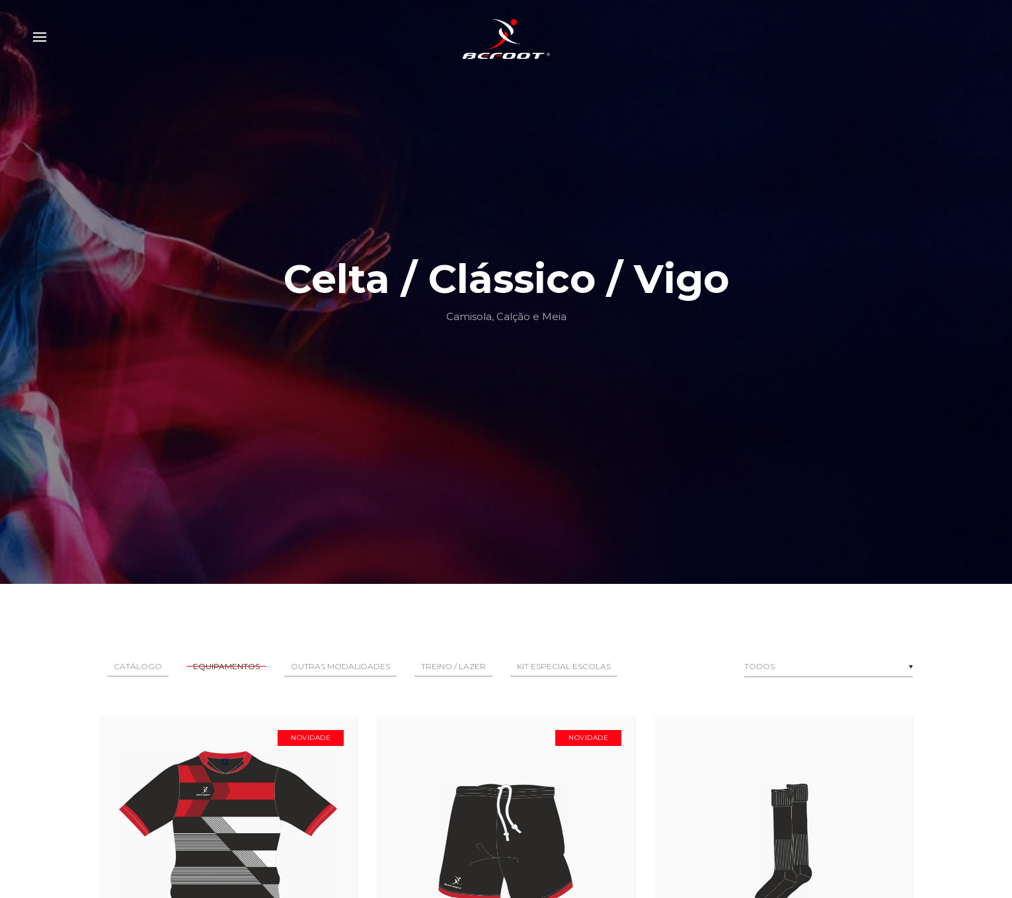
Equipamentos (226, 666)
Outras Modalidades (340, 666)
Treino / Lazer (453, 666)
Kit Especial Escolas (564, 666)
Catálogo (138, 666)
